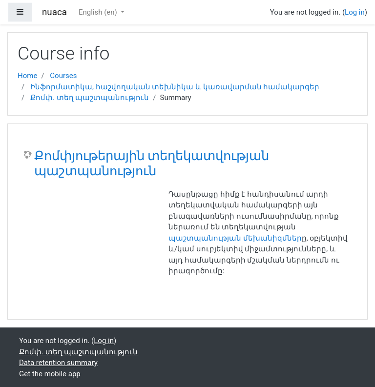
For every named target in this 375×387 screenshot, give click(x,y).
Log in (355, 12)
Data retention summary (58, 362)
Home (27, 75)
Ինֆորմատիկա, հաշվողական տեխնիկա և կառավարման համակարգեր (175, 86)
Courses (63, 75)
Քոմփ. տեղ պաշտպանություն (89, 97)
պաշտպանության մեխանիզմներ (235, 238)
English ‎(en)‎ (99, 12)
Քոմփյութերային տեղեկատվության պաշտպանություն (151, 163)
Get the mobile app (50, 373)
